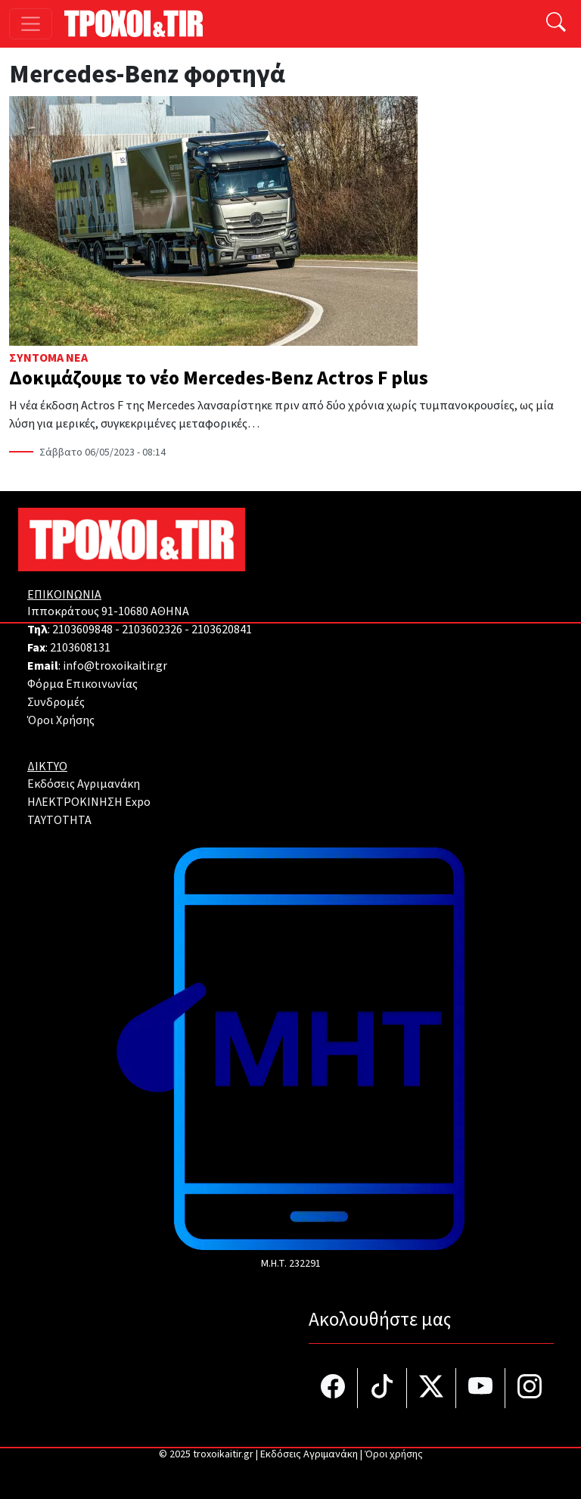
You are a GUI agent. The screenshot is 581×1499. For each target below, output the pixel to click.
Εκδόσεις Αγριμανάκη (83, 784)
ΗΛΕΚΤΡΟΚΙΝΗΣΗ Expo (89, 802)
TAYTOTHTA (59, 820)
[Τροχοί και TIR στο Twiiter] (431, 1388)
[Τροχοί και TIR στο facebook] (333, 1388)
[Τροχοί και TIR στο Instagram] (529, 1388)
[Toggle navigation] (30, 23)
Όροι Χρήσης (61, 720)
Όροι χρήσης (394, 1454)
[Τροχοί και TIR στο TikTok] (382, 1388)
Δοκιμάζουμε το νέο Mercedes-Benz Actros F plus (218, 378)
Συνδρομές (56, 702)
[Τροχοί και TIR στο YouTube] (480, 1388)
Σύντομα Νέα (48, 358)
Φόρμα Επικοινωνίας (82, 684)
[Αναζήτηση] (556, 24)
